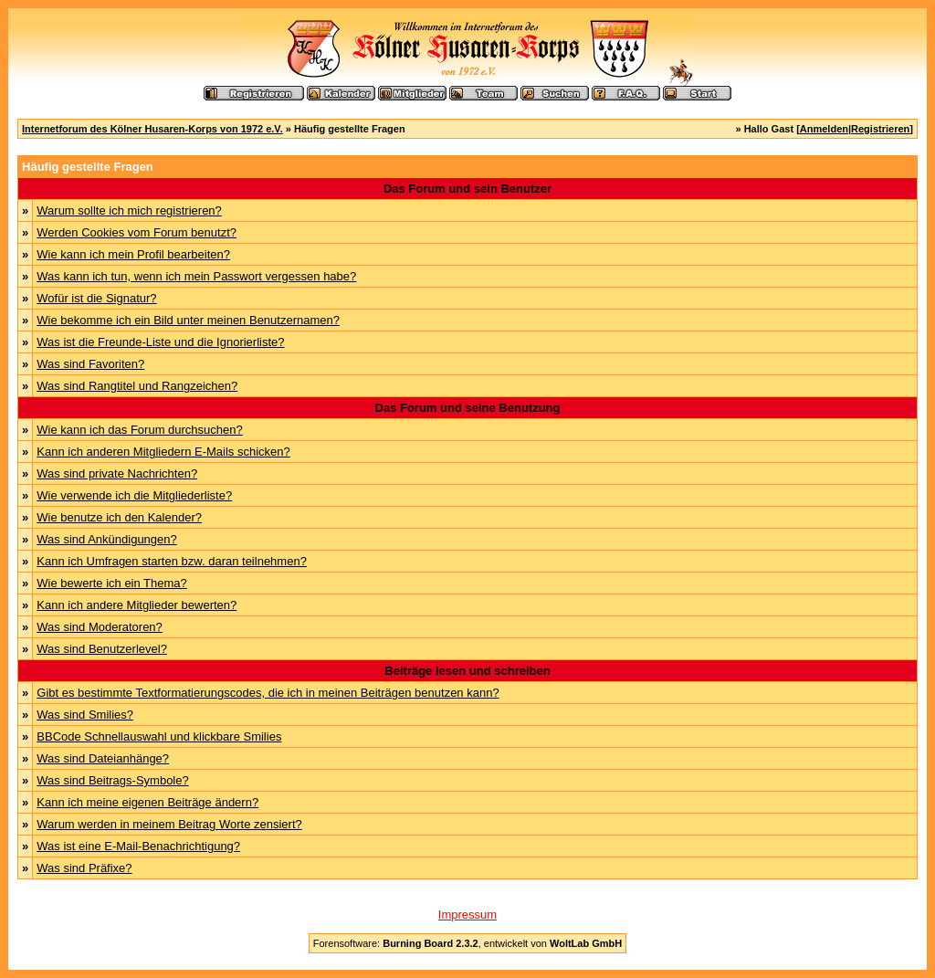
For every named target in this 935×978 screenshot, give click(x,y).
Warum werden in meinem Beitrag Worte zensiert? (169, 824)
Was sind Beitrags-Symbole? (112, 780)
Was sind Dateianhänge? (103, 758)
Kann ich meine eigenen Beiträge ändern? (147, 802)
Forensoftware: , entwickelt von (467, 943)
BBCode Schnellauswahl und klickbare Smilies (159, 736)
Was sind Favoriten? (90, 364)
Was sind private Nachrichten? (117, 473)
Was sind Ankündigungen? (106, 539)
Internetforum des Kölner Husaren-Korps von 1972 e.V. (152, 128)
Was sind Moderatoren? (100, 627)
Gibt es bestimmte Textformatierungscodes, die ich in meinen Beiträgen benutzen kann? (268, 692)
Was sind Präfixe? (84, 868)
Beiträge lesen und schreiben (467, 671)
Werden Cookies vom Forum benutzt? (136, 232)
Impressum (467, 914)
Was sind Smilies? (85, 714)
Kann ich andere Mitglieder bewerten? (136, 605)
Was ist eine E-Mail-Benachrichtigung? (138, 846)
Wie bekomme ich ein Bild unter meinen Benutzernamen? (188, 320)
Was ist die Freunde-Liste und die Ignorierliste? (160, 342)
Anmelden (824, 128)
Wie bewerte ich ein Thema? (112, 583)
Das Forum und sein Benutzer (467, 188)
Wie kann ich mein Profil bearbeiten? (133, 254)
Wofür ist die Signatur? (96, 298)
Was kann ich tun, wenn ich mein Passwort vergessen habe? (196, 276)
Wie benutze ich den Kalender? (119, 517)
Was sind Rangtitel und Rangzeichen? (137, 386)
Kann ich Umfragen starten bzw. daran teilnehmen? (172, 561)
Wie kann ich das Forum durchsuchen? (139, 429)
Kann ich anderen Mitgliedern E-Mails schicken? (163, 451)
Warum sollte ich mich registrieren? (129, 210)
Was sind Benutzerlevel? (102, 649)
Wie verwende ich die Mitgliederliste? (134, 495)
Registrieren (880, 128)
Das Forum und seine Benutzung (468, 408)
